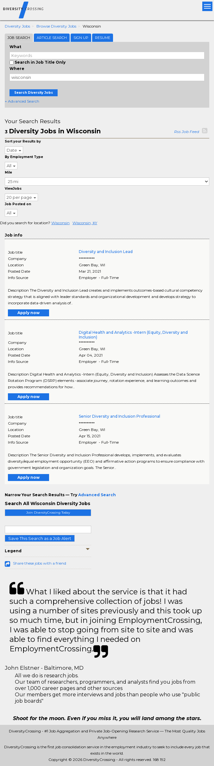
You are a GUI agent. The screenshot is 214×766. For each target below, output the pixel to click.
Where (16, 68)
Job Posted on (18, 204)
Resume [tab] (102, 37)
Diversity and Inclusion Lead (106, 251)
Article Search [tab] (52, 37)
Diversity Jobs (17, 26)
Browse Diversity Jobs (56, 26)
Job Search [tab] (19, 37)
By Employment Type (24, 157)
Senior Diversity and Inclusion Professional (119, 416)
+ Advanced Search (22, 101)
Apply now (28, 312)
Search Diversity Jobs (33, 93)
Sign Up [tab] (80, 37)
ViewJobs (13, 189)
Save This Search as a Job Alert (39, 538)
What (15, 46)
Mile (8, 172)
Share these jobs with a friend (39, 563)
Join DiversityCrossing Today (48, 512)
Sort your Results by (23, 141)
